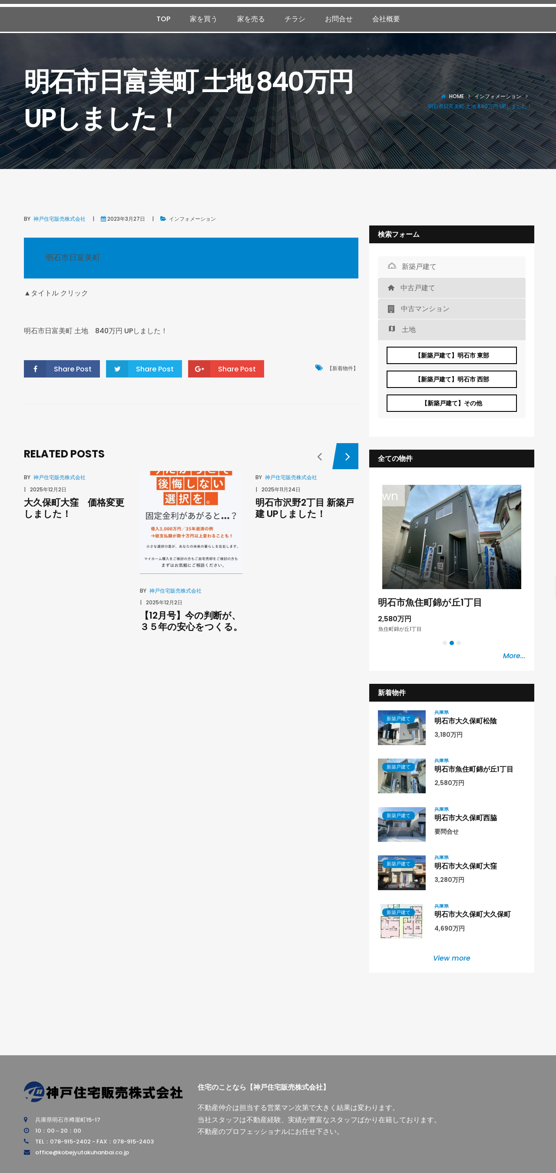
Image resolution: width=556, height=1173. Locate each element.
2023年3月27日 (126, 218)
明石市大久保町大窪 (465, 866)
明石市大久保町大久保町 (472, 914)
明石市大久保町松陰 (465, 721)
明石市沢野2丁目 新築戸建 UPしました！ (304, 508)
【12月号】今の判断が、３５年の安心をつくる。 (191, 621)
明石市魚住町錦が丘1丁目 (430, 602)
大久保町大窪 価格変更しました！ (74, 508)
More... (514, 656)
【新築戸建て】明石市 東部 (452, 355)
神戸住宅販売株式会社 (59, 218)
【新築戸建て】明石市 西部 (452, 379)
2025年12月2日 (48, 489)
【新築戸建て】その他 (451, 403)
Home (456, 96)
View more (451, 958)
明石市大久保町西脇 (465, 818)
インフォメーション (497, 96)
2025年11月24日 (281, 489)
